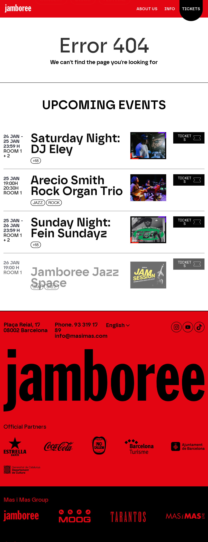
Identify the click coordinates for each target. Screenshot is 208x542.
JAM (37, 287)
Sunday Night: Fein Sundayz (70, 229)
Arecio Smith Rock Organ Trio (77, 188)
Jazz (38, 203)
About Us (147, 8)
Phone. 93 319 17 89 (76, 327)
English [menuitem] (115, 325)
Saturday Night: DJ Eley (75, 145)
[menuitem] (129, 325)
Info (170, 8)
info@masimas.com (81, 335)
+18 (36, 161)
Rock (54, 203)
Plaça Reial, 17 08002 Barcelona (26, 327)
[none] (129, 325)
